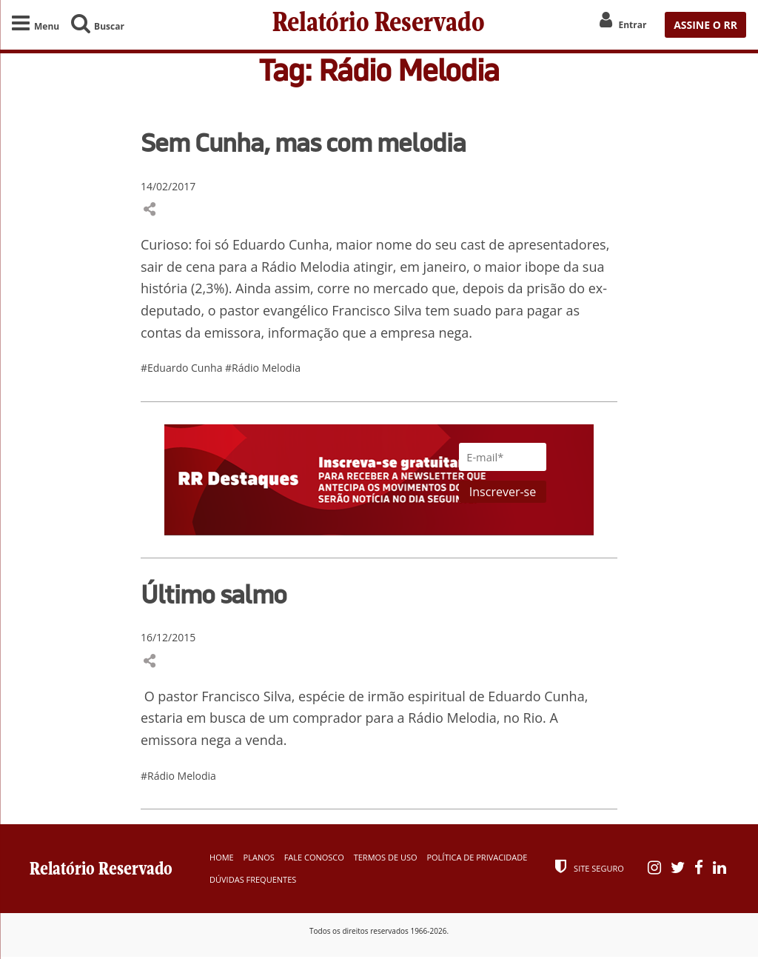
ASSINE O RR (705, 25)
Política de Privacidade (476, 859)
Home (221, 859)
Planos (259, 859)
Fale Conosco (314, 859)
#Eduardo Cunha (183, 370)
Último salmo (213, 596)
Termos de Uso (385, 859)
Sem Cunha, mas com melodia (303, 144)
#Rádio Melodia (263, 370)
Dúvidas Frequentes (252, 881)
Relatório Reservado (379, 24)
